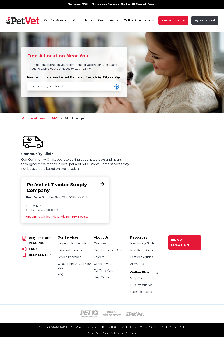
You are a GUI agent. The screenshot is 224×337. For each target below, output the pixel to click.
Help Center (102, 277)
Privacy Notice (110, 327)
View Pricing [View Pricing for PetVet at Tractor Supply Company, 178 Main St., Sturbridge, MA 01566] (61, 216)
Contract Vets (103, 264)
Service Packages (69, 257)
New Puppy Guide (142, 243)
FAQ (60, 274)
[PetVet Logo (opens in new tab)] (135, 314)
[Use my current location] (116, 87)
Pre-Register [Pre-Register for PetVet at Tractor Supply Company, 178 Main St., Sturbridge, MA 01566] (81, 216)
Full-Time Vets (103, 270)
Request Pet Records (72, 243)
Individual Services (70, 250)
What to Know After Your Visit (74, 265)
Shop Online (138, 278)
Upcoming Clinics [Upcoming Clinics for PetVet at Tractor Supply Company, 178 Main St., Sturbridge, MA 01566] (38, 216)
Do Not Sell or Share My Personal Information (112, 333)
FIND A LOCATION (180, 243)
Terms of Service (149, 327)
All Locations (33, 118)
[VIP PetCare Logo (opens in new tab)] (112, 314)
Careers (99, 257)
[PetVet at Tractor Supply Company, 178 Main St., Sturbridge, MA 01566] (65, 187)
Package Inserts (141, 292)
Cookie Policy (129, 327)
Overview (100, 243)
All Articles (137, 264)
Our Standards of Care (108, 250)
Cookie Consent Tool (173, 327)
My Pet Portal (204, 20)
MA (55, 118)
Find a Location (173, 20)
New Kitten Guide (142, 250)
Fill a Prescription (141, 285)
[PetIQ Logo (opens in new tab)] (89, 314)
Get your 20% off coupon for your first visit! (112, 4)
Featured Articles (141, 257)
